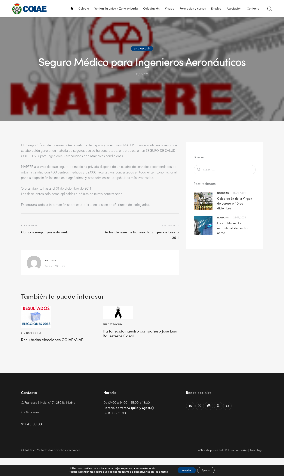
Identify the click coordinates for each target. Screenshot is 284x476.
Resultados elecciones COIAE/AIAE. (57, 357)
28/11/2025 (239, 234)
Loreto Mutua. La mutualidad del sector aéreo (233, 245)
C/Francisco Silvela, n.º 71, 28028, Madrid (50, 420)
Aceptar (185, 470)
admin (50, 276)
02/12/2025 (239, 209)
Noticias (223, 209)
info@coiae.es (30, 430)
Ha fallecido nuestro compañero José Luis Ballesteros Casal (136, 351)
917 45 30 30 (31, 441)
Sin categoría (142, 65)
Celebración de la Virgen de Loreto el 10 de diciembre (235, 220)
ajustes (160, 472)
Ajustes (207, 470)
